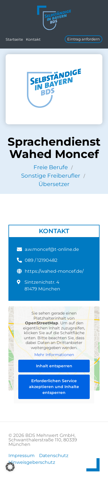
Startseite (14, 39)
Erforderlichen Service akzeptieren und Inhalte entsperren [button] (54, 386)
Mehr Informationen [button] (54, 354)
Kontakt (33, 39)
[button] (10, 467)
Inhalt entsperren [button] (54, 365)
